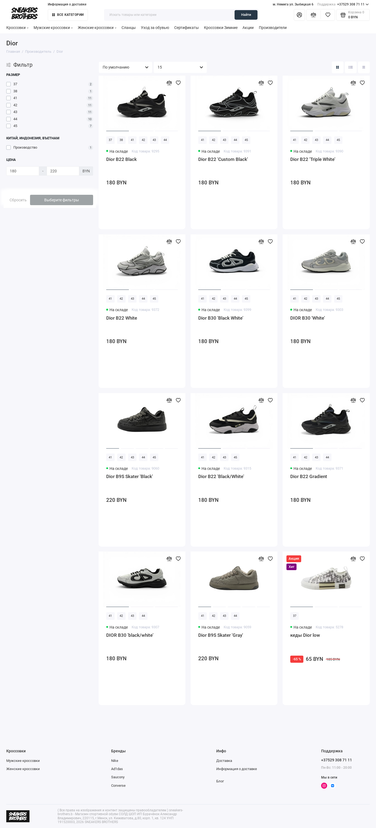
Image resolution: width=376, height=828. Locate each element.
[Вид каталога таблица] (364, 67)
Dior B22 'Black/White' (221, 476)
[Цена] (22, 171)
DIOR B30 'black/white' (129, 635)
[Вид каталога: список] (351, 67)
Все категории (68, 15)
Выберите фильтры (61, 200)
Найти (246, 15)
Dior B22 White (121, 318)
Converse (118, 785)
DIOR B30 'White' (307, 318)
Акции (248, 27)
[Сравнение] (314, 15)
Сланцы (129, 27)
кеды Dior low (305, 635)
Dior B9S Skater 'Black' (129, 476)
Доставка (224, 761)
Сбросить (18, 200)
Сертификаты (186, 27)
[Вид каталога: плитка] (338, 67)
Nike (114, 761)
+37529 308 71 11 (343, 4)
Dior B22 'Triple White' (312, 159)
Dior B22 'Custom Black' (223, 159)
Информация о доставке (67, 4)
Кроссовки (17, 27)
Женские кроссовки (97, 27)
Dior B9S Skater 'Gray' (220, 635)
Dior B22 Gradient (308, 476)
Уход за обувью (155, 27)
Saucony (118, 777)
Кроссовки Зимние (221, 27)
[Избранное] (328, 15)
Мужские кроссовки (53, 27)
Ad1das (117, 769)
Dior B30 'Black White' (220, 318)
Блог (220, 781)
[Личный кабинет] (299, 15)
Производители (273, 27)
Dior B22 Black (121, 159)
